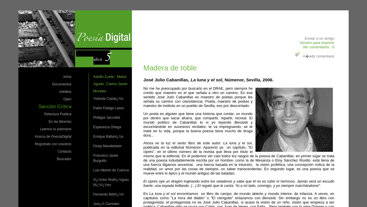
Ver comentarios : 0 (318, 47)
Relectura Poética (57, 114)
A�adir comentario (314, 56)
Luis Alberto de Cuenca (111, 170)
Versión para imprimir (317, 43)
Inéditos (65, 92)
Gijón (67, 99)
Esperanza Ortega (107, 127)
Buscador (64, 159)
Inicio (67, 77)
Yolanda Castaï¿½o (108, 99)
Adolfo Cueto (103, 76)
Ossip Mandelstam (107, 146)
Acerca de (53, 137)
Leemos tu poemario (55, 129)
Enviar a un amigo (319, 38)
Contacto (64, 152)
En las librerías (60, 122)
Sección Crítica (55, 106)
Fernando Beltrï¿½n (108, 194)
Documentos (61, 84)
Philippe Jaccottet (106, 118)
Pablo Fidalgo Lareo (108, 108)
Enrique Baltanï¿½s (108, 137)
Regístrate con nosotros (53, 144)
